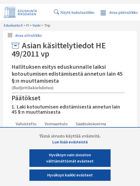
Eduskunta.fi (13, 25)
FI (27, 25)
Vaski (36, 25)
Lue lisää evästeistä (70, 142)
